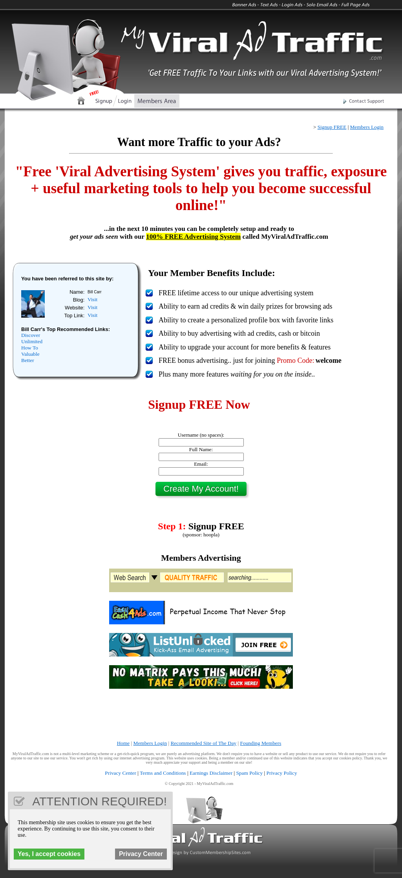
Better (27, 360)
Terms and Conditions (163, 773)
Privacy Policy (282, 773)
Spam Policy (249, 773)
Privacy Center (120, 773)
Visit (92, 299)
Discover (30, 335)
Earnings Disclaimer (211, 773)
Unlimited (31, 341)
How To (29, 348)
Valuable (30, 354)
